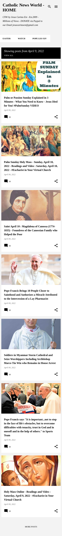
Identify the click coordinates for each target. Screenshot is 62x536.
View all (8, 55)
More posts (31, 527)
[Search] (49, 7)
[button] (56, 117)
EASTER (7, 38)
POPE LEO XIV (39, 38)
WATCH (21, 38)
